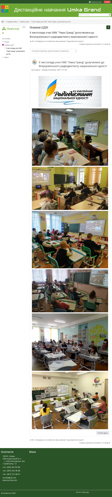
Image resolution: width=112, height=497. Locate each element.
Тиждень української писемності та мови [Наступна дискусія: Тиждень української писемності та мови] (93, 44)
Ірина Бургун (35, 70)
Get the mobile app (82, 492)
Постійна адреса (103, 433)
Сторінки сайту (11, 22)
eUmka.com (7, 493)
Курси (6, 57)
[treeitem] (14, 38)
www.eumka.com (10, 480)
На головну (6, 39)
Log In (107, 2)
